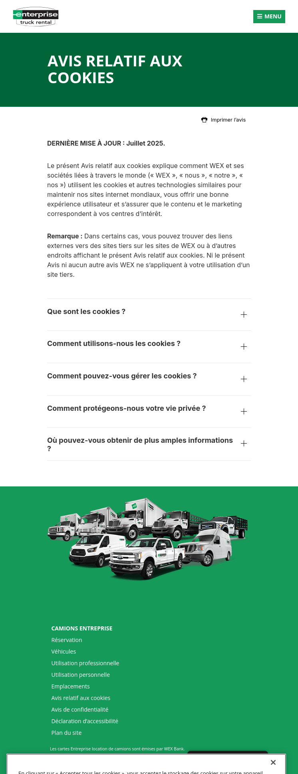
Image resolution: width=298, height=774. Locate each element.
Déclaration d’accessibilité (84, 721)
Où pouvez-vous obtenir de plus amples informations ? (149, 444)
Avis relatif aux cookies (80, 698)
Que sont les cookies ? (149, 316)
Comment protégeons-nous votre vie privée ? (149, 412)
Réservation (66, 640)
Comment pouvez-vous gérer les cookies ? (149, 380)
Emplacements (70, 686)
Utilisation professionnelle (85, 663)
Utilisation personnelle (80, 675)
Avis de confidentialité (79, 709)
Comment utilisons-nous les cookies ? (149, 348)
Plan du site (66, 733)
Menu (273, 16)
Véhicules (63, 651)
